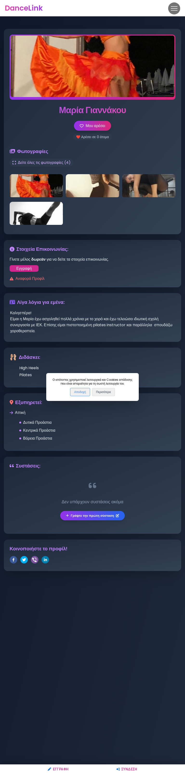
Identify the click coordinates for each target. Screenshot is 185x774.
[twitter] (24, 560)
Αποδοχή (80, 392)
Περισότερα (103, 392)
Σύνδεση (126, 769)
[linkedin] (45, 560)
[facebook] (13, 560)
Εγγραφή (58, 769)
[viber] (35, 560)
